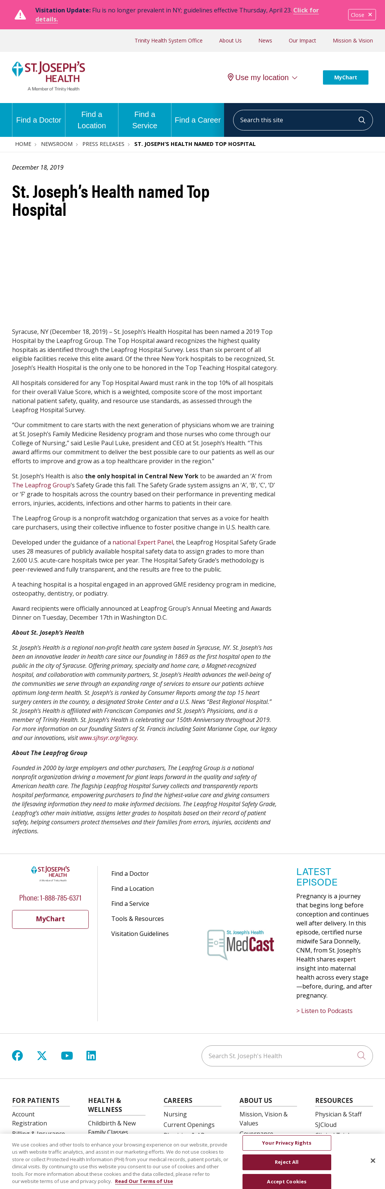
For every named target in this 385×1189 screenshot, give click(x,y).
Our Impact (302, 40)
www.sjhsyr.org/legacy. (108, 738)
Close (362, 14)
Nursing (175, 1114)
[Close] (373, 1165)
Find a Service (144, 116)
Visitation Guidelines (140, 934)
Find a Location (91, 116)
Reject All (287, 1166)
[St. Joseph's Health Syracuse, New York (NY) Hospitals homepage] (48, 89)
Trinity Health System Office (169, 40)
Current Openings (189, 1125)
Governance (256, 1134)
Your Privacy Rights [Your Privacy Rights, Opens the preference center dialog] (286, 1147)
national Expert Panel (142, 542)
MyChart (345, 77)
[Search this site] (303, 120)
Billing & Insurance (38, 1134)
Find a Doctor (38, 113)
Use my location (258, 77)
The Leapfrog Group (41, 485)
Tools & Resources (137, 918)
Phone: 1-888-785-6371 (50, 897)
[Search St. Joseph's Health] (287, 1055)
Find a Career (198, 113)
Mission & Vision (353, 40)
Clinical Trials (333, 1135)
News (265, 40)
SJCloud (325, 1125)
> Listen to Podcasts (324, 1011)
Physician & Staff (338, 1114)
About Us (230, 40)
